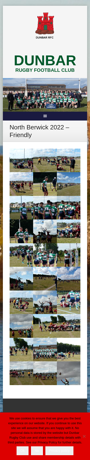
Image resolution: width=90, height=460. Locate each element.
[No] (84, 436)
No (37, 451)
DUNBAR (45, 60)
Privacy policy (59, 451)
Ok (22, 451)
